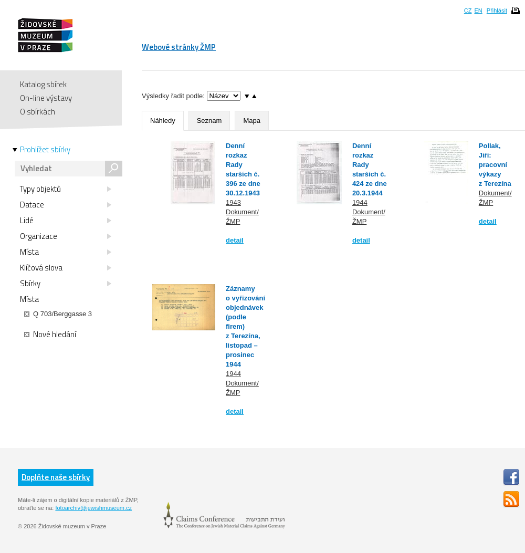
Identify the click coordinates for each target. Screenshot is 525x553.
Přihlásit (497, 10)
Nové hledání (50, 334)
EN (478, 10)
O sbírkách (37, 112)
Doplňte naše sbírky (56, 477)
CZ (468, 10)
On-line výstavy (46, 98)
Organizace (65, 236)
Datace (65, 205)
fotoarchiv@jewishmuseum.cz (93, 508)
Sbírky (65, 283)
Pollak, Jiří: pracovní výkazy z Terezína (495, 164)
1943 (233, 202)
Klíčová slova (65, 268)
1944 (360, 202)
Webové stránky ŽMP (179, 47)
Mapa (251, 120)
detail (235, 240)
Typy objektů (65, 189)
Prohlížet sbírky (45, 149)
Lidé (65, 220)
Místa (65, 252)
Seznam (209, 120)
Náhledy (162, 120)
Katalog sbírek (43, 84)
